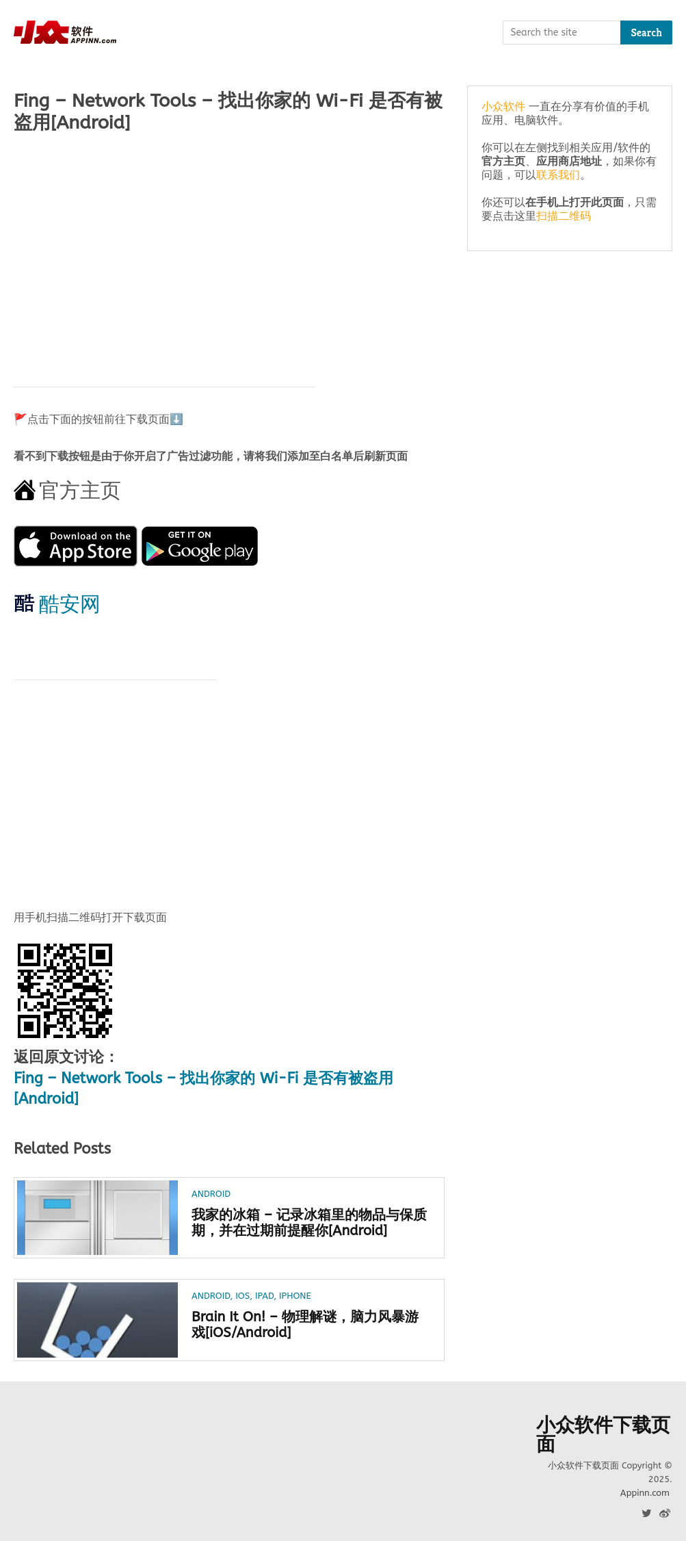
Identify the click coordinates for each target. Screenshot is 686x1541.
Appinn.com (645, 1493)
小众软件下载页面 (603, 1435)
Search (646, 32)
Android (211, 1194)
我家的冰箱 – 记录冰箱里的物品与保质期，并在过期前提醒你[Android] (309, 1223)
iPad (264, 1296)
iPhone (295, 1296)
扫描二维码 (563, 215)
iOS (242, 1296)
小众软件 (503, 106)
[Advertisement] (229, 253)
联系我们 (558, 174)
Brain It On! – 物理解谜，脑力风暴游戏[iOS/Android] (305, 1325)
